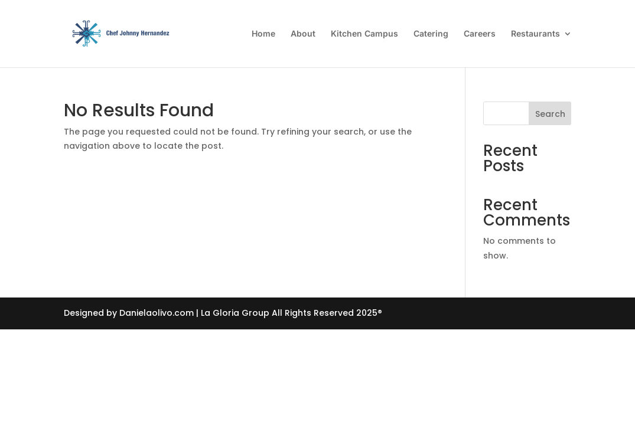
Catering (430, 34)
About (303, 34)
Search (550, 114)
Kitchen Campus (364, 34)
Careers (480, 34)
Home (263, 34)
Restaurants (535, 34)
